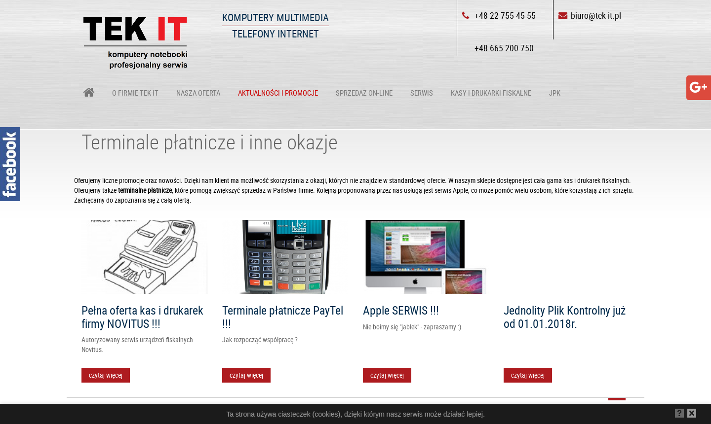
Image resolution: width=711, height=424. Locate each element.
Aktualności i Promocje (278, 93)
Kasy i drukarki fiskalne (491, 93)
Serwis (421, 93)
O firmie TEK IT (135, 93)
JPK (554, 93)
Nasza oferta (198, 93)
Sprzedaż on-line (364, 93)
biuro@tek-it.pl (596, 15)
